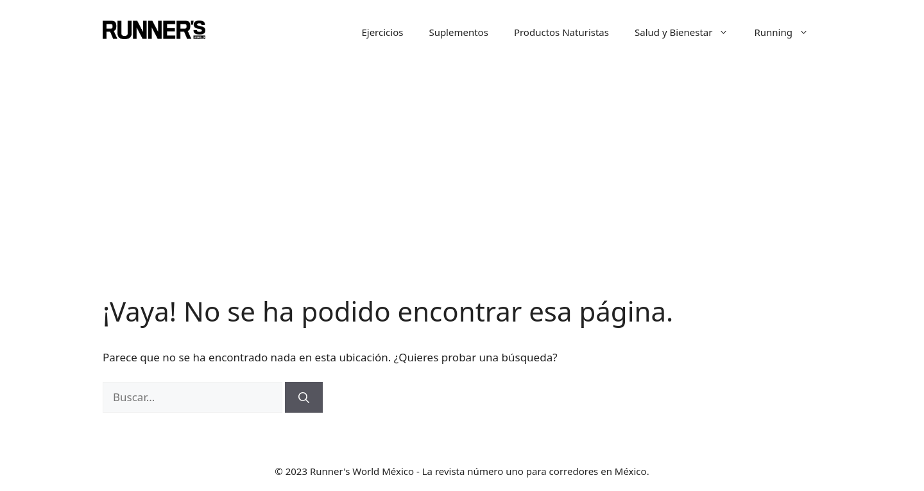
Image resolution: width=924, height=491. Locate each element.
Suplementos (458, 32)
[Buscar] (304, 397)
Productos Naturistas (561, 32)
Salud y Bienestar (688, 32)
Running (787, 32)
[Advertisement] (462, 199)
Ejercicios (382, 32)
